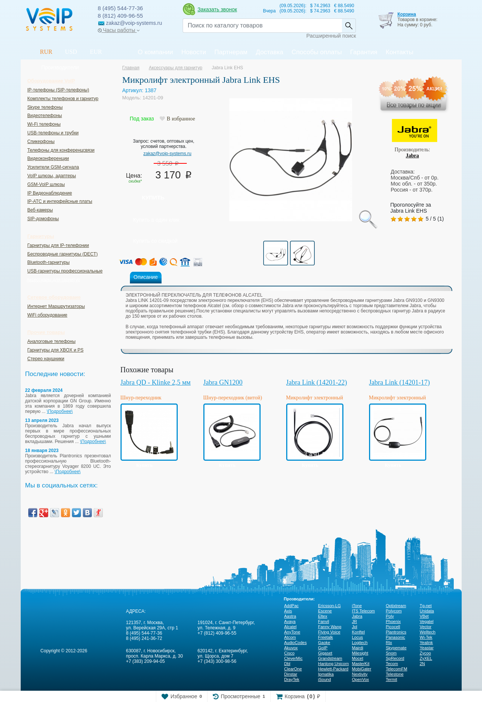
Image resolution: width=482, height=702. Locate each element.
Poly (390, 616)
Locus (357, 637)
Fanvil (323, 621)
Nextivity (360, 674)
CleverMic (293, 658)
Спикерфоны (41, 141)
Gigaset (325, 653)
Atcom (290, 637)
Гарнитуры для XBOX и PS (55, 350)
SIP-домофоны (43, 218)
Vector (426, 626)
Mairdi (357, 648)
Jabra (412, 155)
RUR (46, 52)
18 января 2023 (42, 450)
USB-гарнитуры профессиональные (65, 271)
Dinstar (290, 674)
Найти (349, 25)
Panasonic (395, 637)
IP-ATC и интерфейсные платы (59, 201)
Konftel (358, 632)
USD (71, 52)
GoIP (323, 648)
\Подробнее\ (60, 411)
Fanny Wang (330, 626)
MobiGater (361, 669)
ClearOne (293, 669)
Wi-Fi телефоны (44, 124)
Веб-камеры (40, 210)
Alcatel (290, 626)
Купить (153, 197)
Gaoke (324, 642)
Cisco (289, 653)
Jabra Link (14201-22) (316, 382)
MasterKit (360, 663)
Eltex (322, 616)
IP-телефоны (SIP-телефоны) (58, 90)
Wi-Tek (426, 637)
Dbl (287, 663)
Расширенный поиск (331, 36)
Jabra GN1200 (223, 382)
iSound (324, 679)
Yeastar (427, 648)
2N (422, 663)
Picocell (393, 626)
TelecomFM (396, 669)
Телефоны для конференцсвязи (61, 150)
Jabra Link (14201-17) (399, 382)
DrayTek (291, 679)
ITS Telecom (363, 611)
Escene (325, 611)
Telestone (395, 674)
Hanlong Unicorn (333, 663)
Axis (288, 611)
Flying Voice (329, 632)
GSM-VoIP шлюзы (46, 184)
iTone (357, 605)
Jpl (354, 626)
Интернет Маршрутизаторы (56, 306)
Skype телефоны (45, 107)
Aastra (290, 616)
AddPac (291, 605)
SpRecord (395, 658)
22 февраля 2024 (44, 390)
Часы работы (119, 30)
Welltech (428, 632)
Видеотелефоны (44, 115)
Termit (391, 679)
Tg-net (426, 605)
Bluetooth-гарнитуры (48, 262)
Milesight (360, 653)
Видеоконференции (48, 158)
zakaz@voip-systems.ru (167, 153)
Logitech (360, 642)
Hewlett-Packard (333, 669)
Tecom (392, 663)
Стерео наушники (45, 358)
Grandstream (330, 658)
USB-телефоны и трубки (53, 133)
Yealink (426, 642)
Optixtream (396, 605)
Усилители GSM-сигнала (53, 167)
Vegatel (427, 621)
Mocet (357, 658)
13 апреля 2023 (42, 420)
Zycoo (425, 653)
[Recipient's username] (262, 25)
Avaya (290, 621)
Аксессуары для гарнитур (53, 279)
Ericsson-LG (329, 605)
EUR (96, 52)
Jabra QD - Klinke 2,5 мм (155, 382)
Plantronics (396, 632)
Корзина (406, 14)
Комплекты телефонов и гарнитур (63, 98)
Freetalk (325, 637)
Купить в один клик (156, 220)
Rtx (389, 642)
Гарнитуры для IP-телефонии (58, 245)
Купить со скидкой (155, 241)
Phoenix (393, 621)
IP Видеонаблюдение (49, 193)
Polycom (394, 611)
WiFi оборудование (47, 315)
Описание (146, 277)
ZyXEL (426, 658)
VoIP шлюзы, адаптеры (51, 175)
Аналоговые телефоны (51, 341)
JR (354, 621)
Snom (391, 653)
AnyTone (292, 632)
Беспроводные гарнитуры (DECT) (62, 254)
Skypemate (396, 648)
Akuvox (291, 648)
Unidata (427, 611)
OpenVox (360, 679)
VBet (424, 616)
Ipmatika (326, 674)
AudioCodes (295, 642)
